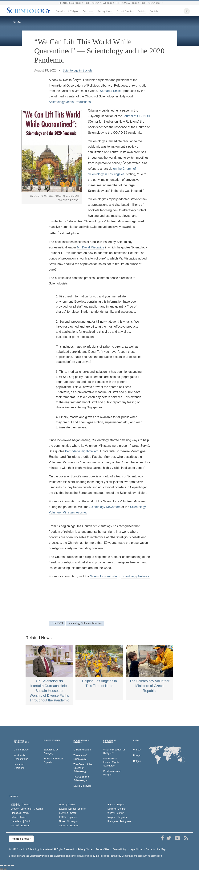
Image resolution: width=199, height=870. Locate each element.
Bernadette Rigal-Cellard (82, 451)
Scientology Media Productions (70, 102)
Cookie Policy (120, 849)
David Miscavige (82, 785)
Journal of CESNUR (136, 116)
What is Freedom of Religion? (114, 751)
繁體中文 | (20, 804)
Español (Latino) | (72, 808)
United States (21, 749)
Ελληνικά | (67, 813)
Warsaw (136, 749)
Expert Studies (125, 11)
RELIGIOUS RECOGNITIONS (21, 741)
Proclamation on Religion (112, 773)
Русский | (20, 825)
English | (116, 804)
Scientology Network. (135, 576)
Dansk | (67, 804)
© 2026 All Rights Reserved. (42, 849)
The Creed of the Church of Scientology (82, 768)
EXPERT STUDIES (52, 740)
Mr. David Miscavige (90, 247)
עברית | (116, 813)
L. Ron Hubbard (82, 749)
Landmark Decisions (19, 766)
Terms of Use (102, 849)
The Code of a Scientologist (81, 778)
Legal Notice (136, 849)
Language (13, 796)
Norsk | (68, 821)
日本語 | (68, 817)
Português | (120, 821)
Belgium (136, 761)
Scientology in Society (78, 70)
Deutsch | (117, 808)
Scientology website (103, 576)
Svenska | (68, 825)
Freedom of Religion (67, 11)
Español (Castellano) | (27, 808)
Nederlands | (20, 821)
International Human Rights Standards (111, 762)
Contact (150, 849)
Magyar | (118, 817)
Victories (88, 11)
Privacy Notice (85, 849)
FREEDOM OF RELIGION (109, 741)
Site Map (160, 849)
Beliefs (141, 11)
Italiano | (18, 817)
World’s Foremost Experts (53, 760)
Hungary (136, 755)
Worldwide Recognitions (21, 757)
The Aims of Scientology (80, 757)
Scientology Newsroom (105, 507)
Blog (136, 740)
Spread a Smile (110, 90)
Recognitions (104, 11)
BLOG (17, 21)
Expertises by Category (51, 751)
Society (154, 11)
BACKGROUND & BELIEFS (81, 741)
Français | (20, 813)
